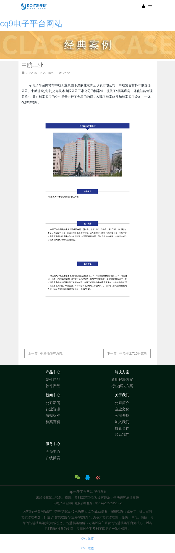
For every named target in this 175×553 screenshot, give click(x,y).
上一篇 (45, 353)
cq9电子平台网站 (31, 23)
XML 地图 (87, 538)
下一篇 (127, 353)
